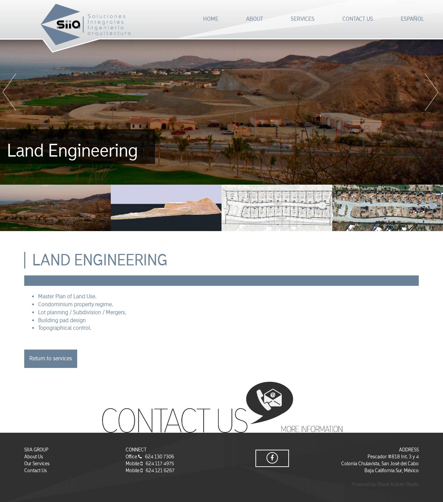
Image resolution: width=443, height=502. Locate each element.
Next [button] (432, 92)
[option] (221, 92)
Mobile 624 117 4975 (150, 463)
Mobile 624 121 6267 (150, 470)
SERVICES (303, 19)
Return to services (50, 358)
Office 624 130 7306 (150, 456)
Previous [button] (10, 92)
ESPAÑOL (412, 19)
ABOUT (254, 19)
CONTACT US (357, 19)
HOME (210, 19)
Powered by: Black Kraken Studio (385, 484)
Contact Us (35, 470)
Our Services (36, 463)
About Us (33, 456)
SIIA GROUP (36, 449)
